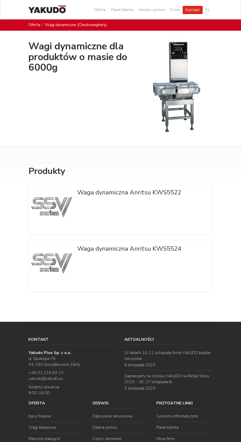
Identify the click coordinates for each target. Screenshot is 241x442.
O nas (175, 9)
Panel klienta (122, 9)
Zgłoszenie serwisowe (112, 416)
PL (207, 9)
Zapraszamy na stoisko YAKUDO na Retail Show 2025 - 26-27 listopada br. (166, 379)
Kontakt (192, 10)
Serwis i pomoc (152, 9)
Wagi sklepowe (42, 427)
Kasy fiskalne (39, 416)
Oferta (100, 9)
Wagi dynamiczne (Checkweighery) (76, 25)
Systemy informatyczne (177, 416)
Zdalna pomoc (105, 427)
